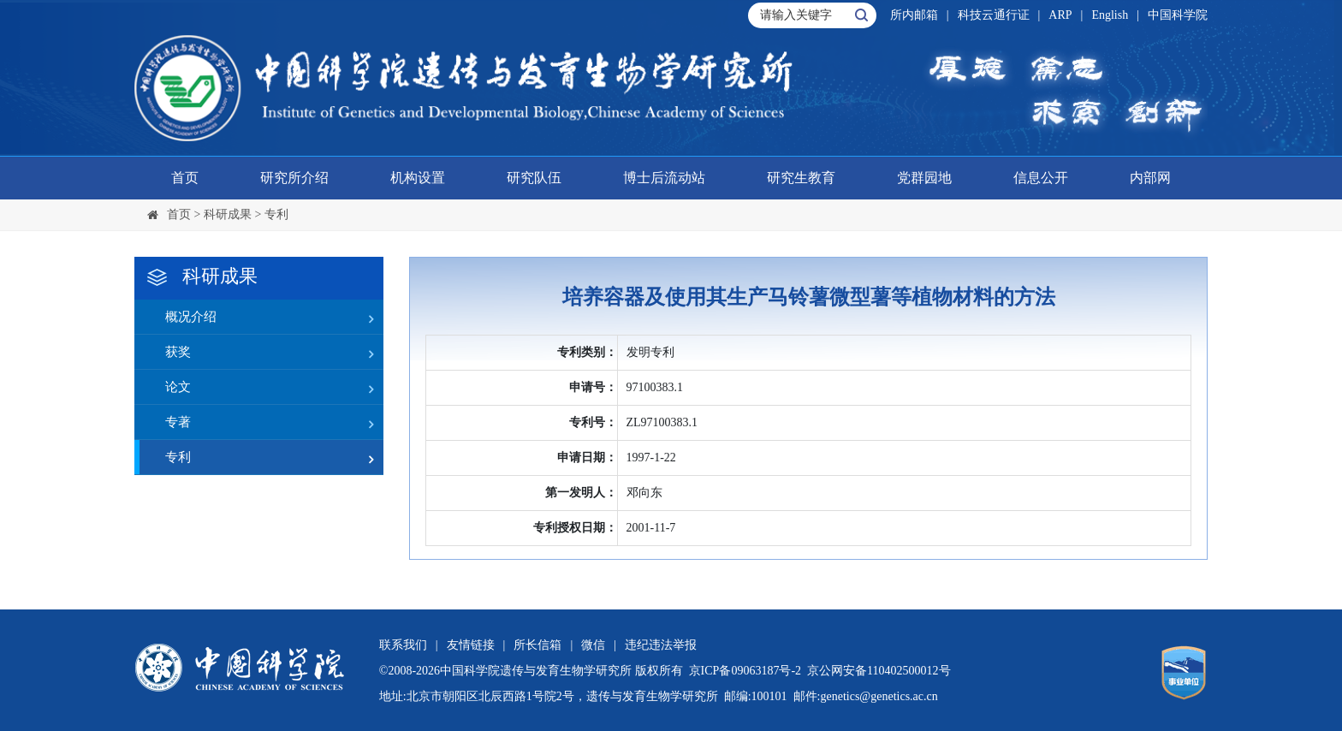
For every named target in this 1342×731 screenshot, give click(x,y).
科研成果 (228, 214)
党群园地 (924, 177)
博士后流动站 (664, 177)
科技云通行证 (994, 15)
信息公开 (1040, 177)
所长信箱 (537, 645)
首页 (185, 177)
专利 (276, 214)
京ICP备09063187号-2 (745, 670)
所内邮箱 (914, 15)
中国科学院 (1178, 15)
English (1109, 15)
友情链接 (471, 645)
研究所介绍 (294, 177)
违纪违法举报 (661, 645)
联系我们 (403, 645)
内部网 (1150, 177)
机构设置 (417, 177)
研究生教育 (801, 177)
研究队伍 (534, 177)
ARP (1060, 15)
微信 (593, 645)
